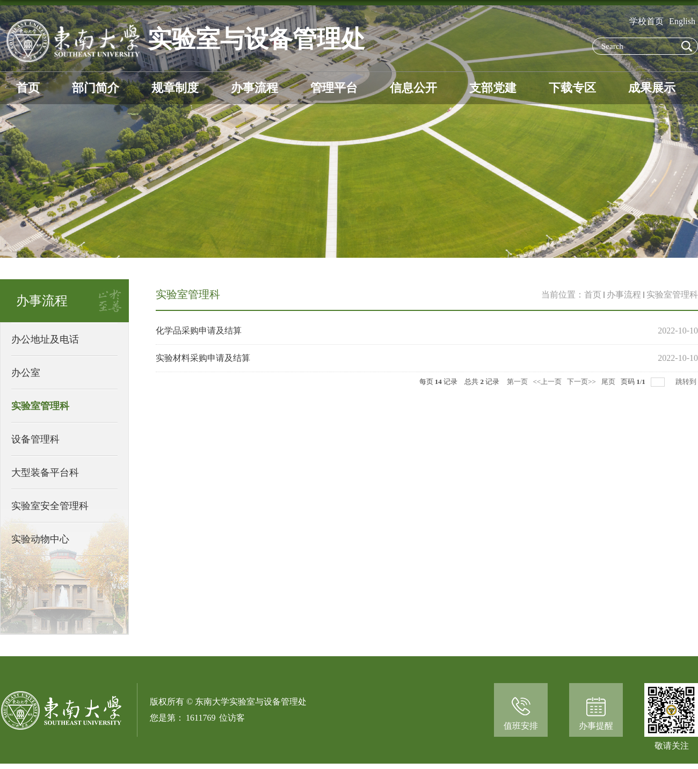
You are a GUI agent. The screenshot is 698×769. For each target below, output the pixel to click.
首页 (28, 88)
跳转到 (686, 382)
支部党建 (493, 88)
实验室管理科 (672, 294)
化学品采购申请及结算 (199, 330)
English (682, 21)
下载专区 (572, 88)
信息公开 (413, 88)
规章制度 (175, 88)
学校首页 (646, 21)
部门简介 (95, 88)
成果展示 (651, 88)
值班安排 (521, 725)
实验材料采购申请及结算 (203, 357)
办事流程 (254, 88)
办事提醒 (596, 725)
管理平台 (334, 88)
